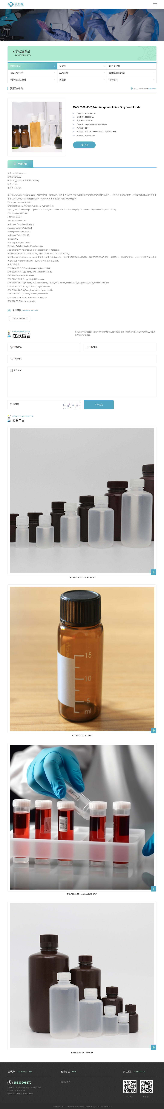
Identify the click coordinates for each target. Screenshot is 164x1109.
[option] (37, 127)
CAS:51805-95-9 (18, 318)
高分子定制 (114, 66)
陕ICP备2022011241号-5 (102, 1105)
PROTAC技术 (16, 73)
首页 (135, 88)
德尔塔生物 (65, 1081)
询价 (84, 145)
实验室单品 (15, 66)
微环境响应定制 (117, 73)
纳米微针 (113, 79)
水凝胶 (62, 79)
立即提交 (97, 404)
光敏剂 (62, 66)
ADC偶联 (63, 73)
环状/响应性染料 (18, 79)
